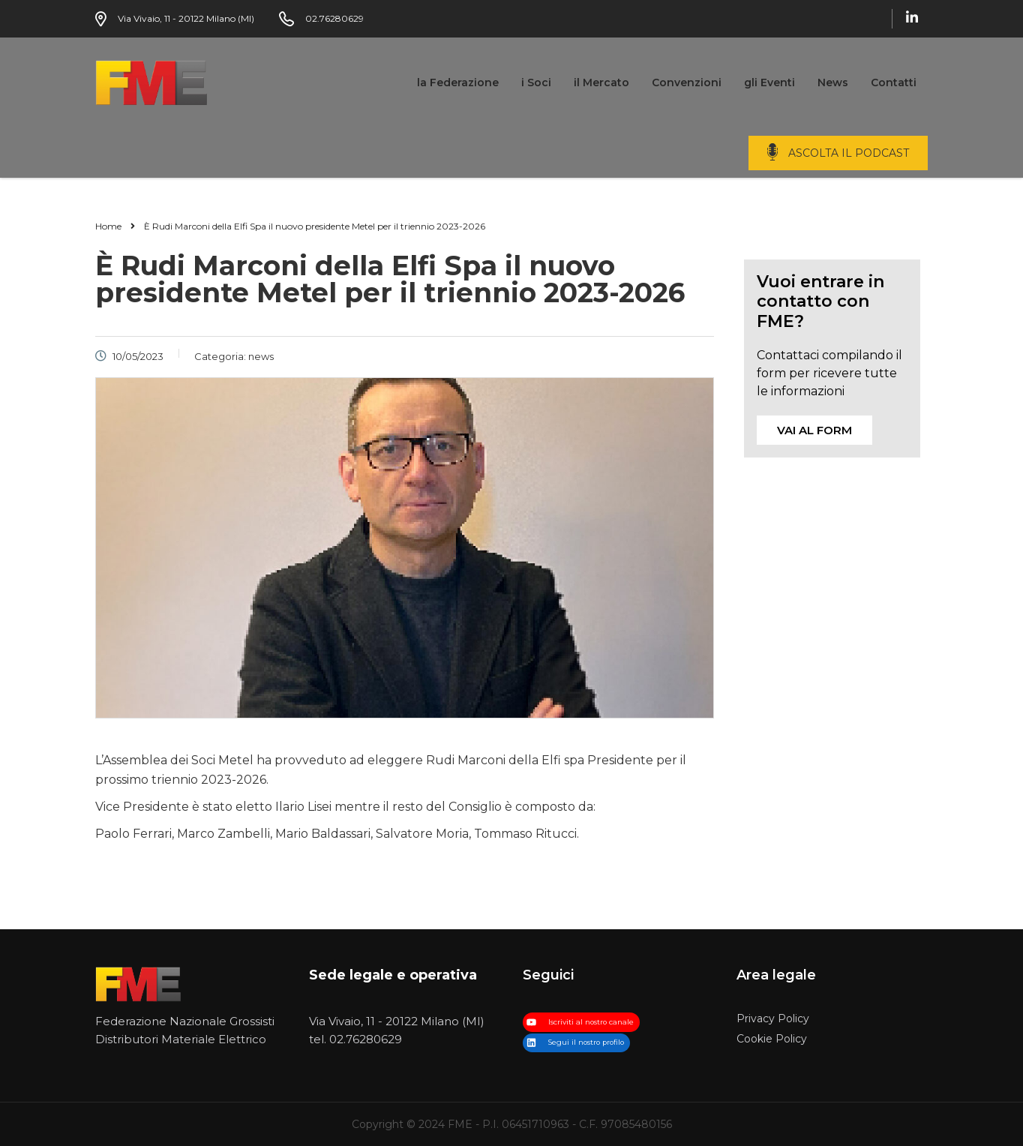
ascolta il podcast (848, 153)
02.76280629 (365, 1039)
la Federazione (458, 82)
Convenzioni (687, 82)
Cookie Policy (771, 1039)
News (833, 82)
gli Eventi (769, 82)
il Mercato (601, 82)
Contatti (893, 82)
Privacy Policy (772, 1018)
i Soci (536, 82)
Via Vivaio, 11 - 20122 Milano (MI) (396, 1021)
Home (108, 226)
